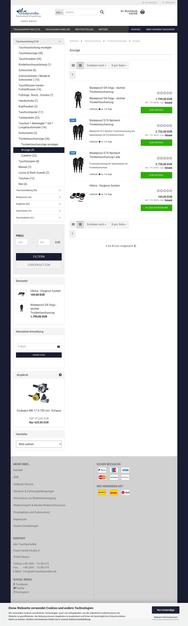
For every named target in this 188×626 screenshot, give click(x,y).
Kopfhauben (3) (28, 114)
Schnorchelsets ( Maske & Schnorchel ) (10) (34, 85)
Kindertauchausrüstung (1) (35, 72)
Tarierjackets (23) (29, 125)
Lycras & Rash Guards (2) (34, 180)
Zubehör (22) (29, 163)
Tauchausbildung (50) (57, 29)
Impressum (20, 527)
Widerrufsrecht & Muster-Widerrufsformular (39, 512)
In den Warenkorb (156, 215)
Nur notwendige (165, 610)
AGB (16, 484)
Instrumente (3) (28, 140)
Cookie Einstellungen (25, 533)
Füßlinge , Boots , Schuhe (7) (36, 102)
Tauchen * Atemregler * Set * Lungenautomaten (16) (36, 133)
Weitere (103, 29)
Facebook (22, 592)
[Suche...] (59, 12)
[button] (73, 73)
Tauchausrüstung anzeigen (35, 55)
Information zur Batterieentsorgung (34, 505)
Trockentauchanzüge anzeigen (39, 152)
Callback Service (23, 491)
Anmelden (39, 362)
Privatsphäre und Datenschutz (31, 520)
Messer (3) (25, 174)
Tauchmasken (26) (30, 66)
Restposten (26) (84, 29)
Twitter (20, 596)
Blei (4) (23, 191)
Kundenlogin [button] (149, 2)
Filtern (39, 264)
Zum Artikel (156, 117)
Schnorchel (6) (27, 77)
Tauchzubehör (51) (25, 225)
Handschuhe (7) (28, 108)
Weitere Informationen (166, 617)
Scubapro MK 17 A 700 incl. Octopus (39, 418)
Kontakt (136, 29)
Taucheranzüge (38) (31, 60)
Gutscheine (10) (24, 218)
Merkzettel (168, 2)
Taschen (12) (27, 186)
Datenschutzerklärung (79, 619)
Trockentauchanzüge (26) (34, 146)
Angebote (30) (23, 211)
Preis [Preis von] (20, 243)
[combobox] (97, 73)
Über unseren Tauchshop (160, 29)
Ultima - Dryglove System (104, 193)
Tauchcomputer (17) (31, 119)
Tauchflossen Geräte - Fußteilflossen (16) (32, 95)
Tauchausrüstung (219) (27, 29)
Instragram (22, 599)
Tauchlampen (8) (29, 169)
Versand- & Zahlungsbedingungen (33, 498)
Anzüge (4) (27, 157)
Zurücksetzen (39, 272)
